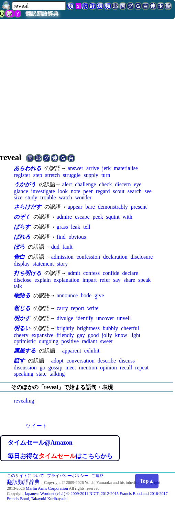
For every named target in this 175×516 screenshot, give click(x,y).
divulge (65, 318)
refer (105, 280)
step (37, 175)
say (116, 280)
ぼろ (19, 247)
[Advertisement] (87, 85)
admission (62, 257)
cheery (21, 335)
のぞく (22, 217)
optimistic (25, 341)
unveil (124, 318)
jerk (106, 168)
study (31, 197)
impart (90, 280)
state (41, 374)
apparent (71, 351)
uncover (105, 318)
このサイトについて (25, 475)
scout (118, 191)
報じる (22, 308)
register (22, 175)
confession (88, 257)
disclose (23, 280)
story (62, 264)
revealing (24, 401)
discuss (127, 361)
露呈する (25, 351)
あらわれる (27, 168)
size (18, 197)
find (61, 237)
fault (68, 247)
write (92, 308)
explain (42, 280)
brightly (65, 328)
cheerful (130, 328)
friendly (65, 335)
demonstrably (113, 207)
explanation (66, 280)
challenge (85, 184)
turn (105, 175)
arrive (92, 168)
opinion (108, 367)
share (129, 280)
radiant (89, 341)
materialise (126, 168)
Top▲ (147, 481)
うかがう (25, 184)
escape (82, 217)
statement (43, 264)
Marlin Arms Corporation (47, 488)
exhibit (91, 351)
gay (81, 335)
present (138, 207)
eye (137, 184)
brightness (88, 328)
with (127, 217)
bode (86, 295)
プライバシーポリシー (67, 475)
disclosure (142, 257)
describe (107, 361)
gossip (55, 367)
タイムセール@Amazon (40, 442)
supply (91, 175)
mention (88, 367)
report (77, 308)
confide (111, 273)
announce (67, 295)
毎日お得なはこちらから (60, 456)
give (99, 295)
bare (90, 207)
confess (91, 273)
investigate (43, 191)
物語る (22, 295)
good (93, 335)
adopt (57, 361)
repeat (142, 367)
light (135, 335)
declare (130, 273)
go (42, 367)
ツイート (36, 426)
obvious (77, 237)
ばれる (22, 237)
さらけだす (27, 207)
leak (75, 227)
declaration (115, 257)
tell (86, 227)
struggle (72, 175)
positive (70, 341)
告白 (19, 257)
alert (67, 184)
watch (65, 197)
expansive (42, 335)
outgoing (48, 341)
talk (18, 286)
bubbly (110, 328)
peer (88, 191)
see (147, 191)
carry (62, 308)
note (75, 191)
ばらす (22, 227)
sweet (106, 341)
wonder (83, 197)
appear (75, 207)
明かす (22, 318)
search (135, 191)
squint (112, 217)
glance (21, 191)
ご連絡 (97, 475)
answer (75, 168)
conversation (80, 361)
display (22, 264)
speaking (23, 374)
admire (64, 217)
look (63, 191)
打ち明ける (27, 273)
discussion (25, 367)
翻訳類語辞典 (41, 14)
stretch (52, 175)
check (105, 184)
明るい (22, 328)
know (121, 335)
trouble (48, 197)
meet (70, 367)
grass (62, 227)
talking (57, 374)
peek (97, 217)
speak (144, 280)
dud (55, 247)
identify (85, 318)
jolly (107, 335)
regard (103, 191)
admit (74, 273)
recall (126, 367)
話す (19, 361)
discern (123, 184)
